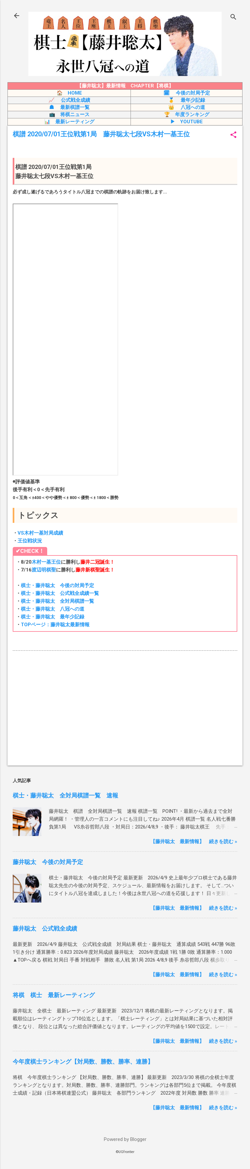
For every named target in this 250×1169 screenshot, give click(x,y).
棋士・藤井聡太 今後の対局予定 (57, 585)
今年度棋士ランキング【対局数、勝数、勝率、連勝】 (83, 1061)
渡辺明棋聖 (44, 570)
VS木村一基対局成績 (40, 533)
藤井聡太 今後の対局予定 (48, 861)
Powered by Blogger (125, 1139)
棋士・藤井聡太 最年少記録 (52, 617)
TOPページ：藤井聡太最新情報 (55, 625)
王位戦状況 (30, 541)
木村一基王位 (46, 562)
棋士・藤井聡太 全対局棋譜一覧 (57, 601)
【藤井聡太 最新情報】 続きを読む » (193, 841)
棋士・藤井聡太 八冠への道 (52, 609)
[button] (233, 135)
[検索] (233, 18)
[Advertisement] (125, 709)
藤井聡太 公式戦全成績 (45, 928)
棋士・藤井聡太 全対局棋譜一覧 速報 (65, 795)
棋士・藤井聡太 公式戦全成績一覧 (60, 593)
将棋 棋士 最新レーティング (54, 995)
